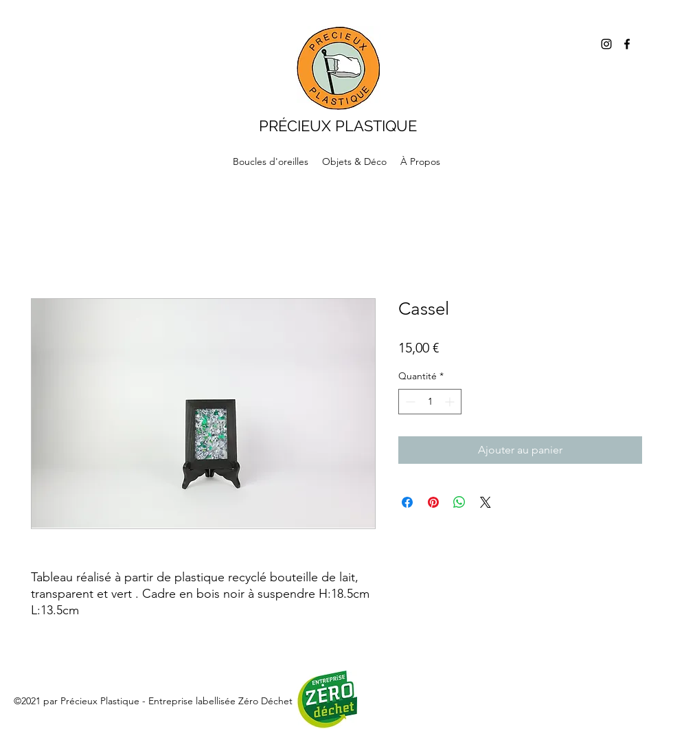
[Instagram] (606, 44)
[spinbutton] (430, 402)
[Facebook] (627, 44)
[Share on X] (485, 502)
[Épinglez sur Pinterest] (433, 502)
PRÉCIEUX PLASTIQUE (338, 126)
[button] (354, 161)
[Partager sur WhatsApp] (459, 502)
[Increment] (450, 402)
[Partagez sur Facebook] (407, 502)
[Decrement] (409, 402)
